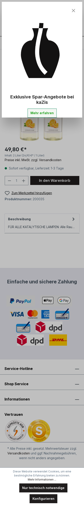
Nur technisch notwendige (43, 488)
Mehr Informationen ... (42, 479)
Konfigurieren (43, 499)
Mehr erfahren (42, 113)
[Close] (73, 10)
